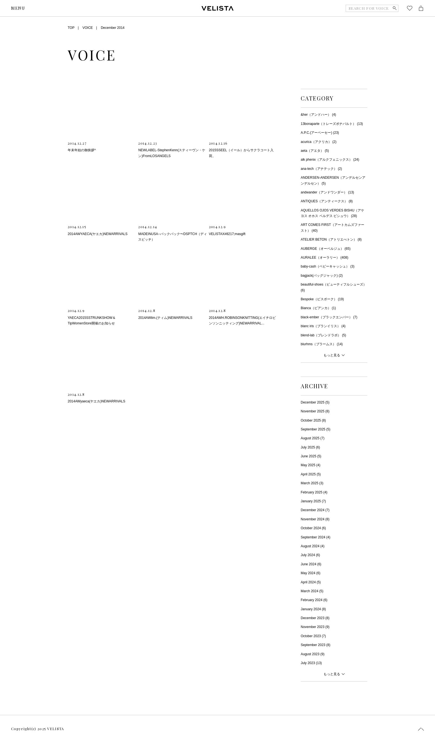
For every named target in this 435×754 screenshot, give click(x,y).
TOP (71, 28)
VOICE (87, 28)
